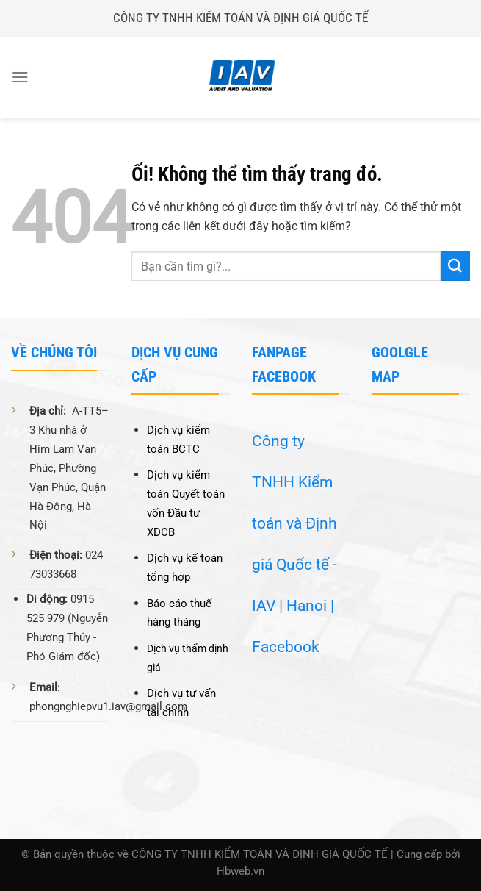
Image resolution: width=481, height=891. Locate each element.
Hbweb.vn (240, 871)
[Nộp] (455, 266)
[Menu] (20, 77)
